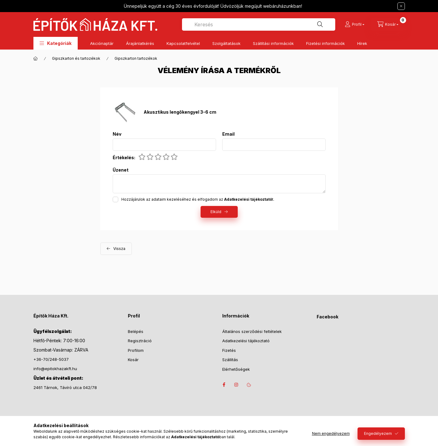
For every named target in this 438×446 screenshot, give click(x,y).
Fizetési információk (325, 43)
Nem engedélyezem (331, 433)
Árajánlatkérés (140, 43)
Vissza (119, 248)
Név (117, 134)
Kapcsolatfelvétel (183, 43)
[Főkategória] (35, 58)
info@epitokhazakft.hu (55, 368)
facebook (224, 384)
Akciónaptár (102, 43)
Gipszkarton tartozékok (136, 58)
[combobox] (258, 24)
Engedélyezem (378, 433)
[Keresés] (320, 24)
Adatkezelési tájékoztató (246, 340)
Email (228, 134)
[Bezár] (401, 6)
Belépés (135, 331)
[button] (55, 43)
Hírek (362, 43)
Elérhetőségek (236, 369)
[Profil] (354, 24)
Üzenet (120, 170)
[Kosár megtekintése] (388, 24)
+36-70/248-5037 (51, 359)
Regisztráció (140, 340)
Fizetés (229, 350)
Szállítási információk (273, 43)
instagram (236, 384)
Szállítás (230, 359)
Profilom (136, 350)
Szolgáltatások (226, 43)
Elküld (215, 211)
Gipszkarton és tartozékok (76, 58)
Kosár (133, 359)
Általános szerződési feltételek (252, 331)
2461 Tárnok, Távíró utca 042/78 (65, 387)
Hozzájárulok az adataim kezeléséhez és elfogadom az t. (197, 199)
